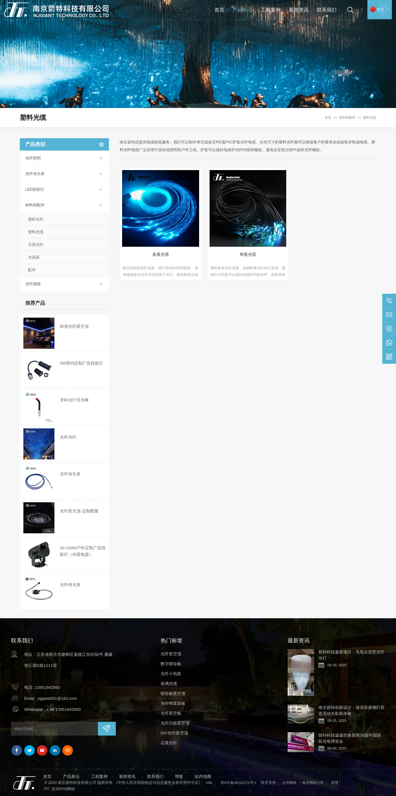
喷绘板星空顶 (173, 693)
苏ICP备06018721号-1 (238, 783)
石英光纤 (35, 244)
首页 (219, 10)
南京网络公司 (313, 783)
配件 (32, 270)
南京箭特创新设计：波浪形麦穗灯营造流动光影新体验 (351, 710)
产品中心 (242, 10)
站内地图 (203, 776)
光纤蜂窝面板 (173, 703)
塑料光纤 (35, 219)
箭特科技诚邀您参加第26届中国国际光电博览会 (349, 738)
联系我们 (327, 10)
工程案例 (270, 10)
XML (209, 783)
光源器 (34, 257)
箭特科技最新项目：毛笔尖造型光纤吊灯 (351, 655)
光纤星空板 (171, 713)
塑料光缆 (369, 118)
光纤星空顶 (171, 653)
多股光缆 (160, 254)
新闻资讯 (299, 10)
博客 (179, 776)
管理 (334, 783)
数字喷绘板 (171, 663)
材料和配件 (347, 118)
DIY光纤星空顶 (174, 733)
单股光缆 (248, 254)
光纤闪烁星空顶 (175, 723)
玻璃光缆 (169, 683)
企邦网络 (289, 783)
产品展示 (71, 776)
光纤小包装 (171, 673)
